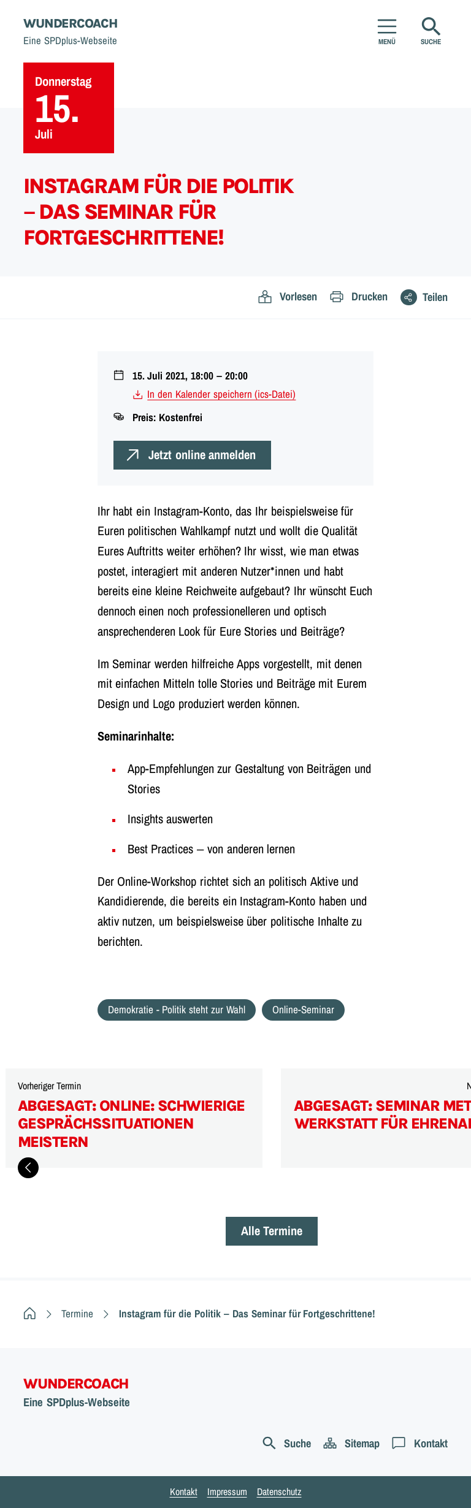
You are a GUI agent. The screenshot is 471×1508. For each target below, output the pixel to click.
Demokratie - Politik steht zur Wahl (176, 1009)
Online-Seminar (303, 1009)
